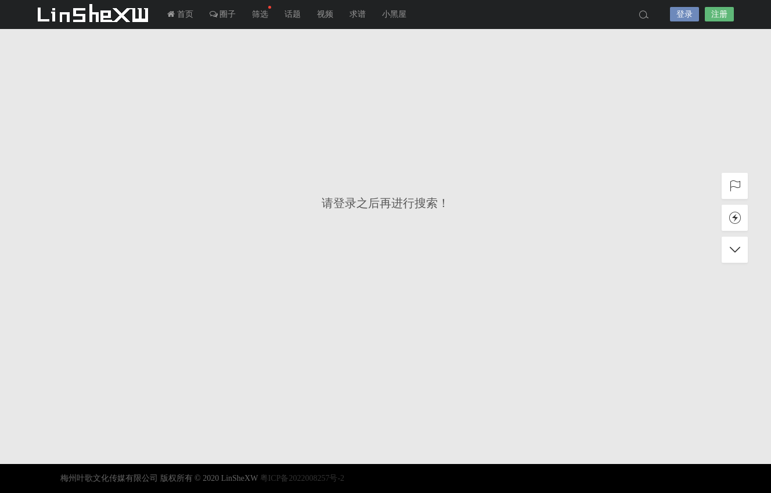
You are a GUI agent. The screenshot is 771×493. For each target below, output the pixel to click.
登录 (684, 14)
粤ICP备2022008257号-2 (302, 478)
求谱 (358, 14)
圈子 (223, 14)
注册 (719, 14)
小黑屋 (394, 14)
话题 (292, 14)
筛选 (261, 12)
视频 (325, 14)
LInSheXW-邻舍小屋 (95, 14)
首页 (180, 14)
